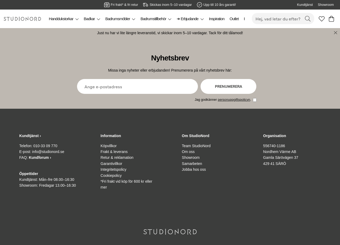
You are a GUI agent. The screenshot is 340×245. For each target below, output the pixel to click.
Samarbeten (192, 163)
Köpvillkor (109, 146)
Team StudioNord (196, 146)
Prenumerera (228, 86)
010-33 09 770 (45, 146)
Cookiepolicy (111, 175)
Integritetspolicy (113, 169)
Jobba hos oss (194, 169)
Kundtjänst (305, 5)
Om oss (188, 152)
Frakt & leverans (114, 152)
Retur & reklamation (117, 157)
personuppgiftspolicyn (234, 100)
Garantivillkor (111, 163)
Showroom (326, 5)
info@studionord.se (48, 152)
